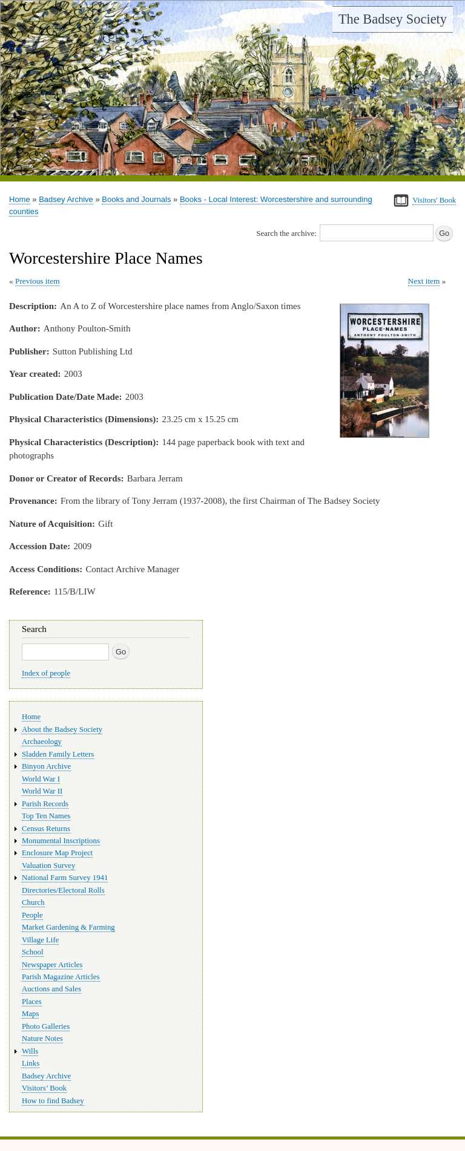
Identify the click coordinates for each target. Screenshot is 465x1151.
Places (32, 1001)
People (32, 915)
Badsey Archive (66, 199)
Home (19, 199)
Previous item (37, 280)
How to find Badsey (53, 1101)
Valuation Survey (48, 865)
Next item (424, 280)
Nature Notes (42, 1038)
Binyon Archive (46, 766)
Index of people (46, 673)
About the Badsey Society (62, 729)
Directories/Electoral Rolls (63, 890)
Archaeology (42, 741)
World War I (41, 779)
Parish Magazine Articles (61, 977)
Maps (30, 1013)
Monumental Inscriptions (61, 840)
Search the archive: (286, 233)
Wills (30, 1051)
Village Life (40, 940)
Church (33, 902)
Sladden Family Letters (58, 754)
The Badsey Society (392, 19)
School (33, 952)
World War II (42, 791)
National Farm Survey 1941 (65, 877)
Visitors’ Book (44, 1088)
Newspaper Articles (52, 964)
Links (30, 1063)
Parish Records (45, 804)
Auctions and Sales (51, 989)
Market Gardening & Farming (68, 927)
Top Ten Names (46, 816)
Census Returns (46, 828)
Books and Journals (136, 199)
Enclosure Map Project (57, 853)
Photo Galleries (46, 1026)
